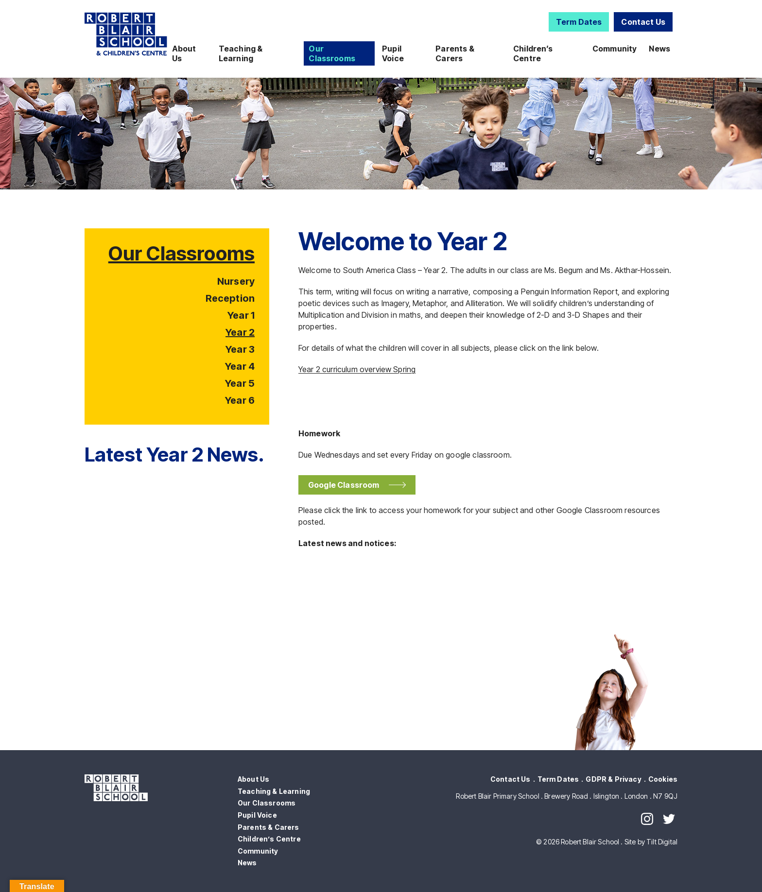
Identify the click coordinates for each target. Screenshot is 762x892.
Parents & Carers (454, 53)
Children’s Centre (533, 53)
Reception (230, 298)
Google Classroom (346, 485)
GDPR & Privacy (613, 779)
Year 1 (241, 315)
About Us (184, 53)
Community (614, 48)
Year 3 (240, 349)
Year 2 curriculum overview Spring (357, 369)
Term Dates (579, 22)
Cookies (662, 779)
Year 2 (240, 332)
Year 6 (240, 400)
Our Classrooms (332, 53)
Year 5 (240, 383)
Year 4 (240, 366)
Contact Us (643, 22)
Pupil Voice (393, 53)
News (659, 48)
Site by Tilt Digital (650, 842)
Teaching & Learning (241, 53)
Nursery (236, 281)
